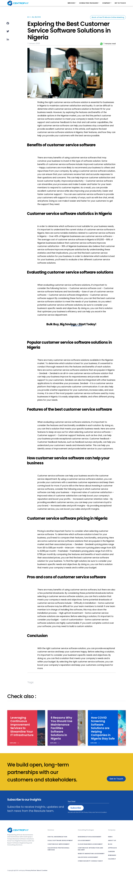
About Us (112, 846)
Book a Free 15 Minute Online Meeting (108, 17)
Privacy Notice (30, 876)
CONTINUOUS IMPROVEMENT (59, 849)
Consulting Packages (88, 3)
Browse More (76, 325)
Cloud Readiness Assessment (90, 849)
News (110, 842)
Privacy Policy (88, 817)
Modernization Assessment (89, 842)
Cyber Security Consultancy (90, 866)
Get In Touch (120, 3)
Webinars (112, 860)
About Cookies (42, 876)
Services (71, 3)
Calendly (112, 864)
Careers (111, 857)
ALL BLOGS (34, 17)
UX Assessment (84, 846)
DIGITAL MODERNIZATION (57, 842)
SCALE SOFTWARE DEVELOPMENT (60, 846)
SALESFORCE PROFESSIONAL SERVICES (58, 854)
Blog (110, 849)
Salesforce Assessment (88, 862)
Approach (112, 853)
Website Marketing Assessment (91, 859)
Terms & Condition (101, 817)
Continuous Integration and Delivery (90, 854)
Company (106, 3)
